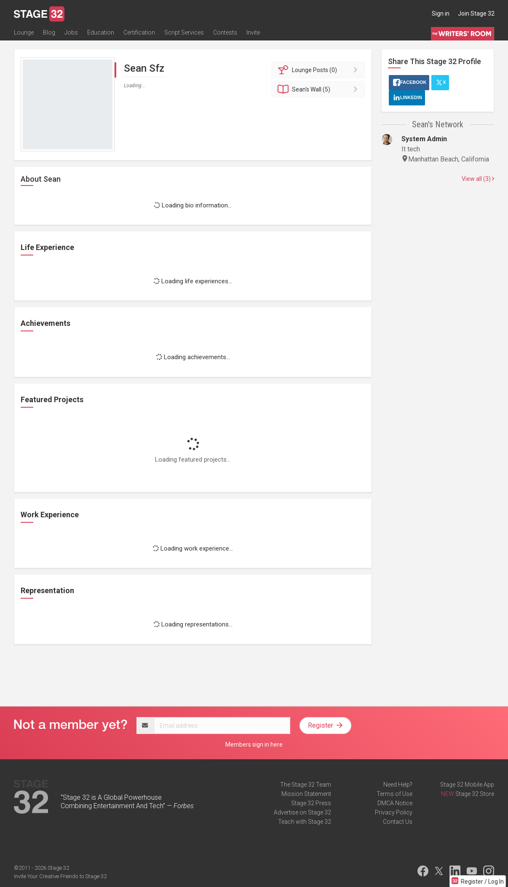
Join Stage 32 (476, 13)
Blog (49, 32)
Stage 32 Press (311, 803)
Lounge (24, 32)
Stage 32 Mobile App (467, 784)
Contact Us (397, 821)
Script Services (184, 32)
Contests (225, 32)
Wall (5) (319, 89)
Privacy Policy (393, 812)
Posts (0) (319, 70)
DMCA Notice (394, 803)
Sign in (440, 13)
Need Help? (397, 784)
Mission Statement (306, 793)
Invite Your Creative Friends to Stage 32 (60, 876)
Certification (139, 32)
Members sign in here (254, 744)
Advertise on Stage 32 (302, 812)
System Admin (424, 139)
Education (100, 32)
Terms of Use (394, 793)
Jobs (71, 32)
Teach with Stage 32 (304, 821)
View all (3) (478, 178)
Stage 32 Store (474, 793)
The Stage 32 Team (305, 784)
